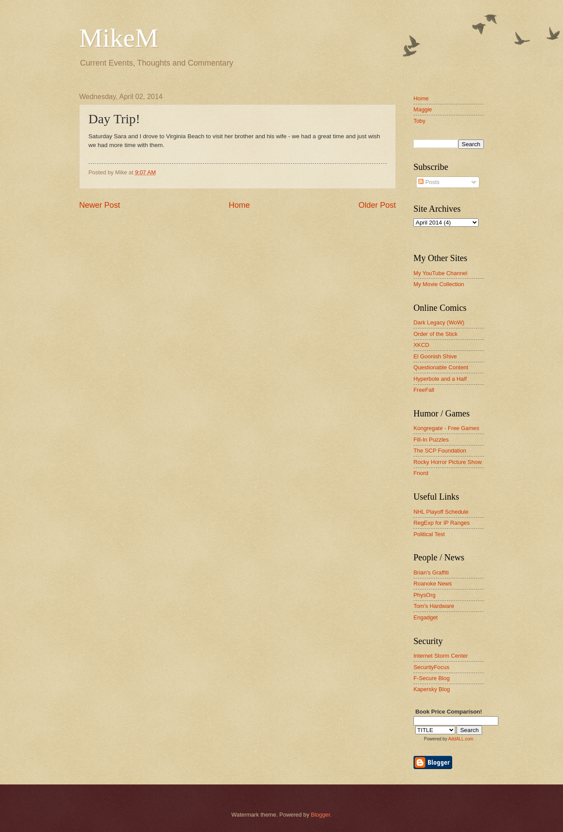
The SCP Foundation (439, 450)
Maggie (422, 109)
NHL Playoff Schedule (440, 511)
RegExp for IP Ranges (441, 522)
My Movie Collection (438, 284)
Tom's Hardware (433, 606)
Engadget (425, 617)
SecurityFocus (431, 667)
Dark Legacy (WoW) (438, 322)
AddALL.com (460, 738)
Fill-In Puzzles (431, 439)
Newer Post (99, 205)
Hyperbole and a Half (440, 379)
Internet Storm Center (440, 655)
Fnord (420, 473)
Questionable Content (440, 367)
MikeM (118, 37)
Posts (428, 182)
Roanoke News (432, 583)
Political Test (429, 534)
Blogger (320, 814)
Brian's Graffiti (431, 572)
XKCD (421, 345)
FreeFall (423, 390)
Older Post (377, 205)
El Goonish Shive (435, 356)
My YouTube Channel (440, 273)
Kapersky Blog (431, 689)
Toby (419, 121)
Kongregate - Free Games (446, 428)
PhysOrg (424, 595)
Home (239, 205)
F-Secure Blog (431, 678)
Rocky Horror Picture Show (447, 462)
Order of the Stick (435, 334)
